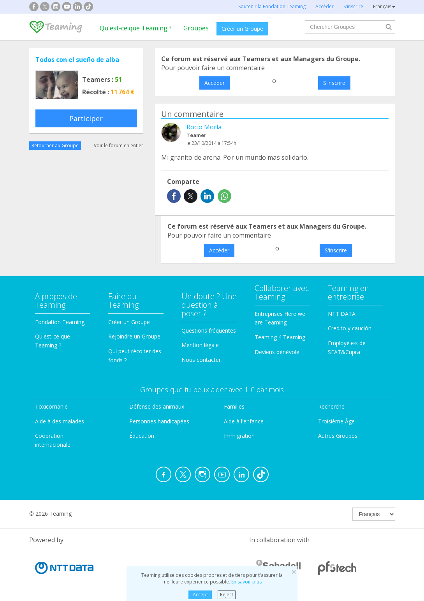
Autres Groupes (337, 435)
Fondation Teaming (59, 322)
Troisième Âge (336, 421)
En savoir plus (246, 581)
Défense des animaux (156, 406)
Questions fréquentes (208, 330)
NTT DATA (341, 313)
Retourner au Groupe (55, 145)
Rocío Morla (204, 127)
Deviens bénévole (277, 352)
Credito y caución (349, 328)
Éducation (141, 435)
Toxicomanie (51, 406)
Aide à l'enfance (244, 421)
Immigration (239, 435)
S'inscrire (334, 82)
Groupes (196, 28)
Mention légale (200, 345)
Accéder (214, 82)
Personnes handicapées (159, 421)
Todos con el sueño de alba (77, 59)
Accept (200, 594)
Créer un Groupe (242, 28)
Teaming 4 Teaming (280, 337)
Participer (86, 118)
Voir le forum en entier (118, 145)
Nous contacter (201, 359)
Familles (234, 406)
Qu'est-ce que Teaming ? (136, 28)
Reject (226, 594)
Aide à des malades (59, 421)
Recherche (331, 406)
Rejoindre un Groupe (134, 336)
